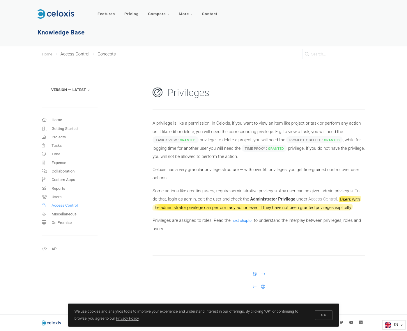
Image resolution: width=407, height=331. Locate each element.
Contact (213, 11)
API (50, 261)
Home (48, 54)
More (189, 11)
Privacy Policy (128, 317)
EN (391, 325)
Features (106, 11)
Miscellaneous (61, 224)
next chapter (244, 220)
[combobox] (394, 325)
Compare (160, 11)
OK (323, 314)
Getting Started (61, 130)
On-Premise (58, 234)
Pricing (133, 11)
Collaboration (60, 177)
